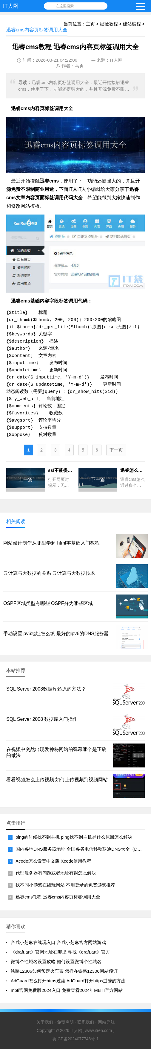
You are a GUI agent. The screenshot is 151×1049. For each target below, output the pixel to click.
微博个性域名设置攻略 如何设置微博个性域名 (56, 961)
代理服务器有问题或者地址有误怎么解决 (56, 872)
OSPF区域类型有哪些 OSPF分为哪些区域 (48, 603)
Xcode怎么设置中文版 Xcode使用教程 (53, 860)
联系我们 (85, 1022)
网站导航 (106, 1022)
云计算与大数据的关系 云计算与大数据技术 (49, 573)
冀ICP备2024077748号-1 (75, 1038)
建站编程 (132, 23)
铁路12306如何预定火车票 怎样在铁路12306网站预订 (64, 971)
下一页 (116, 449)
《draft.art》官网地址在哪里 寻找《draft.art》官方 (60, 951)
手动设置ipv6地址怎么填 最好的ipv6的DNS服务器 (56, 633)
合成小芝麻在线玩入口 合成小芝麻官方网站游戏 (58, 942)
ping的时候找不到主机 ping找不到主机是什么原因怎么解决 (74, 837)
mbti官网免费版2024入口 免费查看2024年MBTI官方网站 (67, 990)
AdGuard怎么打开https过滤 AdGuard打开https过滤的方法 (68, 980)
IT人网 (11, 6)
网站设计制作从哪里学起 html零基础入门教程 (51, 542)
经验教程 (109, 23)
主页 (90, 23)
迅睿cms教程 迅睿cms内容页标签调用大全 (58, 896)
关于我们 (44, 1022)
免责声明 (65, 1022)
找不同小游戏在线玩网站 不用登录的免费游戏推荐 (65, 884)
